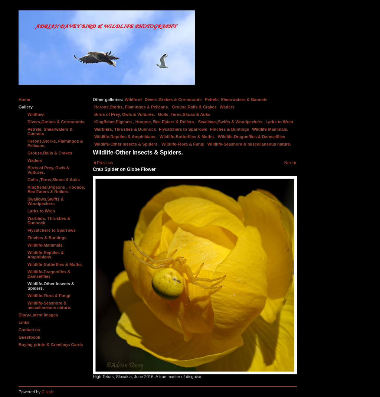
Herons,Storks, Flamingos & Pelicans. (131, 107)
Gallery (26, 107)
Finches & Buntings (229, 129)
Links (24, 322)
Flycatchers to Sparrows (183, 129)
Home (24, 99)
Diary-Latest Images (38, 315)
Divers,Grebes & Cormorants (173, 99)
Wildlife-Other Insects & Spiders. (126, 144)
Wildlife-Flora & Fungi (182, 144)
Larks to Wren (279, 122)
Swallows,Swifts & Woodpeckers (230, 122)
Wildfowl (133, 99)
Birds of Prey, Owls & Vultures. (124, 114)
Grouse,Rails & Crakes (194, 107)
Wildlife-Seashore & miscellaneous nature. (249, 144)
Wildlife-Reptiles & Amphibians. (125, 136)
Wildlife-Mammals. (270, 129)
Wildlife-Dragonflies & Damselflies (251, 136)
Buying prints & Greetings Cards (51, 344)
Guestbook (29, 337)
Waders (227, 107)
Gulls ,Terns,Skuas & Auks (184, 114)
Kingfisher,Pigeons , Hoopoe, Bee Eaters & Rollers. (144, 122)
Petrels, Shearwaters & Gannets (236, 99)
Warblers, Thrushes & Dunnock (125, 129)
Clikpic (48, 392)
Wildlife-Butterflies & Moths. (187, 136)
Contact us (29, 330)
